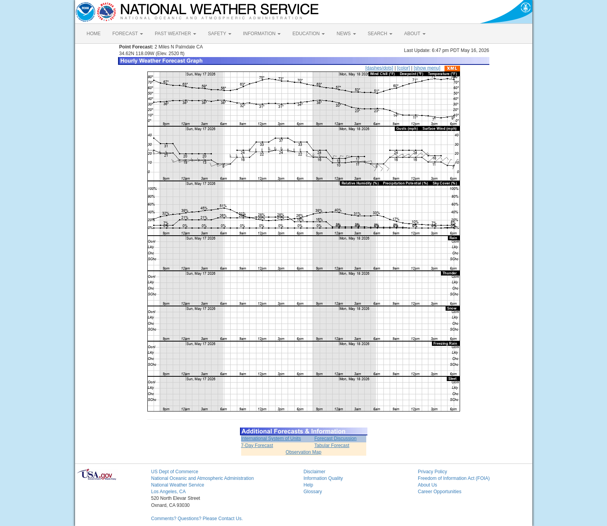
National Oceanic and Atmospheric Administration (202, 478)
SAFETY (219, 33)
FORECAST (128, 33)
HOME (94, 33)
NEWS (346, 33)
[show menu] (427, 68)
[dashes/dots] (379, 68)
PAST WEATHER (175, 33)
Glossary (313, 491)
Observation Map (303, 452)
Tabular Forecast (331, 445)
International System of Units (271, 438)
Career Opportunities (439, 491)
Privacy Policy (432, 471)
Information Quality (323, 478)
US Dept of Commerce (175, 471)
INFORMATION (262, 33)
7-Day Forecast (257, 445)
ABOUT (414, 33)
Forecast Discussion (335, 438)
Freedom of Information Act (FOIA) (454, 478)
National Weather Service (177, 485)
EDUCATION (308, 33)
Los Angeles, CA (168, 491)
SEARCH (380, 33)
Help (308, 485)
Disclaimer (315, 471)
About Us (427, 485)
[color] (403, 68)
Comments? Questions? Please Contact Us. (197, 518)
